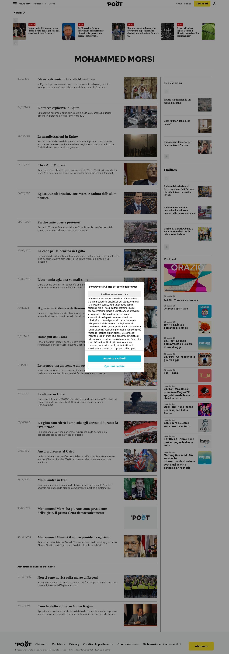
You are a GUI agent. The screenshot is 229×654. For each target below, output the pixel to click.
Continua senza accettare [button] (114, 294)
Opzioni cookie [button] (114, 366)
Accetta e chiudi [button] (114, 358)
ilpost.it (117, 345)
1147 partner (99, 342)
